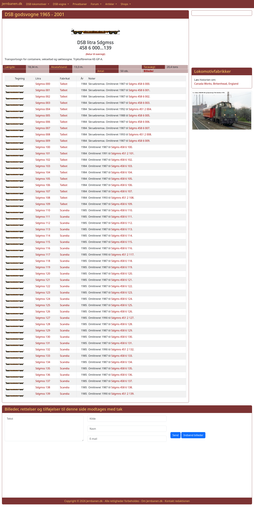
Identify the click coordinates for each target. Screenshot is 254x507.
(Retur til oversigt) (95, 54)
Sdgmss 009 (42, 141)
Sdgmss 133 (42, 356)
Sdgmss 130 (42, 337)
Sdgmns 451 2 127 (122, 318)
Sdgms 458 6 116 (121, 248)
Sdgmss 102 (42, 159)
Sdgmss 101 (42, 153)
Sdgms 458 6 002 (139, 96)
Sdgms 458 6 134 (121, 362)
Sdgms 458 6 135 (121, 368)
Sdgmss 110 (42, 210)
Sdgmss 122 (42, 286)
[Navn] (126, 429)
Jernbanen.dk (12, 3)
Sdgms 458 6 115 (121, 242)
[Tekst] (44, 428)
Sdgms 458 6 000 (139, 84)
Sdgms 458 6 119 (121, 267)
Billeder (149, 71)
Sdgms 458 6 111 (121, 216)
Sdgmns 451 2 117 (122, 254)
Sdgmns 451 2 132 (122, 349)
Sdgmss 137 (42, 381)
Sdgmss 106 (42, 185)
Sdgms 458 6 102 (121, 159)
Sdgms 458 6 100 (121, 147)
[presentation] (195, 422)
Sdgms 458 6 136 (121, 374)
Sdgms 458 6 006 (139, 122)
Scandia (64, 210)
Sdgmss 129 (42, 330)
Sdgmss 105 (42, 178)
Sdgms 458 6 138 (121, 387)
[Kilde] (126, 419)
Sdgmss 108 (42, 197)
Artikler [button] (110, 4)
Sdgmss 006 (42, 122)
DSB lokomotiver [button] (36, 4)
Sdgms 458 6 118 (121, 261)
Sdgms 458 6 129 (121, 330)
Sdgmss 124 (42, 299)
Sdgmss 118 (42, 261)
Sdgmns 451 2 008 (140, 134)
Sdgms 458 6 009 (139, 141)
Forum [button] (95, 4)
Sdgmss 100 (42, 147)
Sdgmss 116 (42, 248)
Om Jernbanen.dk (152, 501)
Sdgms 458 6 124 (121, 299)
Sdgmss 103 (42, 166)
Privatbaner (80, 4)
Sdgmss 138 (42, 387)
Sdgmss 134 (42, 362)
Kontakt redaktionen (177, 501)
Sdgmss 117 (42, 254)
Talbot (63, 84)
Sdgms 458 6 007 (139, 128)
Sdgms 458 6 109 (121, 204)
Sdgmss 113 (42, 229)
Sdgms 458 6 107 (121, 191)
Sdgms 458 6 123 (121, 292)
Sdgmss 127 (42, 318)
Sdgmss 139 (42, 393)
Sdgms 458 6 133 (121, 356)
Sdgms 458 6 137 (121, 381)
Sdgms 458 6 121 (121, 280)
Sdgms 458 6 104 (121, 172)
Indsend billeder (193, 435)
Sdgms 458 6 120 (121, 273)
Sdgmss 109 (42, 204)
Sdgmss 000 (42, 84)
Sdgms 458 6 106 (121, 185)
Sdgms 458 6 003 (139, 103)
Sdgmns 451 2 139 (122, 393)
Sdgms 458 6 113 (121, 229)
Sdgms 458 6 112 (121, 223)
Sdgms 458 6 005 (139, 115)
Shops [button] (125, 4)
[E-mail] (126, 439)
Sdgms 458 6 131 (121, 343)
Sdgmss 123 (42, 292)
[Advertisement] (221, 41)
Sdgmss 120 (42, 273)
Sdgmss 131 (42, 343)
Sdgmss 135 (42, 368)
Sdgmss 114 (42, 235)
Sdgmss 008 (42, 134)
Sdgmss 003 (42, 103)
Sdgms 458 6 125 (121, 305)
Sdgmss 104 (42, 172)
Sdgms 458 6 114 (121, 235)
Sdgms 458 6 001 (139, 90)
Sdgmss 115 (42, 242)
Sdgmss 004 (42, 109)
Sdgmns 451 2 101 (122, 153)
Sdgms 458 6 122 (121, 286)
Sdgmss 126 (42, 311)
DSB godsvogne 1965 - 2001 (34, 14)
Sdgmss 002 (42, 96)
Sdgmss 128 (42, 324)
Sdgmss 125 (42, 305)
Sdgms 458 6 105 (121, 178)
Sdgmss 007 (42, 128)
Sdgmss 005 (42, 115)
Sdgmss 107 (42, 191)
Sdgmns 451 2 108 (122, 197)
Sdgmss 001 (42, 90)
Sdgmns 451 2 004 (140, 109)
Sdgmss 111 (42, 216)
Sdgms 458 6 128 (121, 324)
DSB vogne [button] (60, 4)
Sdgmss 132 (42, 349)
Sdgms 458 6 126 (121, 311)
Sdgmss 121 (42, 280)
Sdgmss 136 (42, 374)
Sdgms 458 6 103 (121, 166)
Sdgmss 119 (42, 267)
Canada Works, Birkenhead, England (216, 83)
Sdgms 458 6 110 (121, 210)
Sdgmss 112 (42, 223)
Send (176, 435)
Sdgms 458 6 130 (121, 337)
